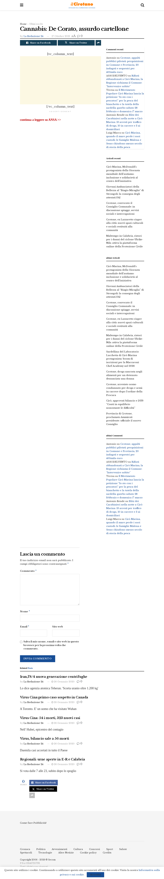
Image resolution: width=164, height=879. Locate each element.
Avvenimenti (59, 850)
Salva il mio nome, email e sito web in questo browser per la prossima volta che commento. (51, 647)
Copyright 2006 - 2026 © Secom (38, 861)
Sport (109, 850)
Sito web (57, 627)
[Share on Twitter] (76, 43)
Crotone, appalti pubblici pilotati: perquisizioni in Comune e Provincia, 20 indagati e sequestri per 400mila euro (124, 65)
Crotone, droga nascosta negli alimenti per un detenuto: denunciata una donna (124, 375)
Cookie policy (88, 854)
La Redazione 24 (33, 36)
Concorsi (94, 850)
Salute (123, 850)
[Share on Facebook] (38, 43)
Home (23, 24)
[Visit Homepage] (82, 5)
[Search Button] (142, 5)
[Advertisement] (60, 80)
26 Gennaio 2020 (62, 683)
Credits (107, 854)
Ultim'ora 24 (36, 24)
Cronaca (25, 850)
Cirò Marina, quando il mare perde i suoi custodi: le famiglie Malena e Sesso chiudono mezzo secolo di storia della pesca (124, 139)
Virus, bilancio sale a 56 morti (44, 740)
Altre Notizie (66, 854)
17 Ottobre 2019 (61, 36)
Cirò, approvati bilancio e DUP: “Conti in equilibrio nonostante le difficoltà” (125, 404)
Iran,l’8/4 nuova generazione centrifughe (53, 678)
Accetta (95, 874)
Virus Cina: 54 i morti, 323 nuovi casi (50, 719)
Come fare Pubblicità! (33, 824)
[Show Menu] (21, 5)
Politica (41, 850)
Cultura (78, 850)
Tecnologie (45, 854)
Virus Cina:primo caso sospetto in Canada (54, 699)
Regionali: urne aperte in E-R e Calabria (52, 761)
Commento (28, 571)
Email (24, 628)
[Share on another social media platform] (98, 43)
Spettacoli (26, 854)
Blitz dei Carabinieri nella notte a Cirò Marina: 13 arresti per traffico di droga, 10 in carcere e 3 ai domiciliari (124, 122)
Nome (25, 612)
